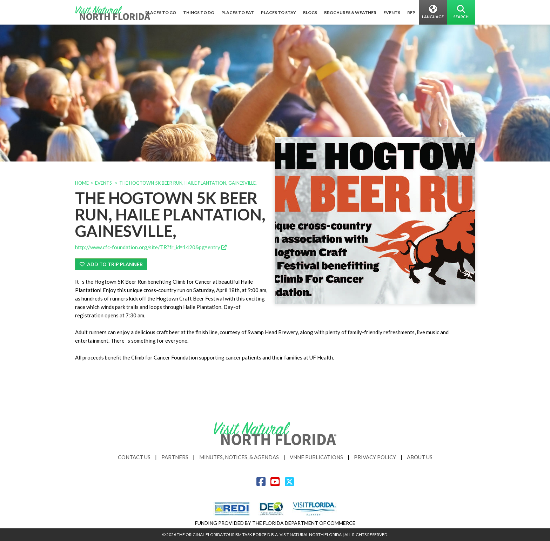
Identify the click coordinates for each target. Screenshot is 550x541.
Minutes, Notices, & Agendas (239, 457)
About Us (419, 457)
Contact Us (134, 457)
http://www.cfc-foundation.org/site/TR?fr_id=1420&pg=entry (151, 247)
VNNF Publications (316, 457)
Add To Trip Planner (111, 264)
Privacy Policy (375, 457)
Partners (174, 457)
